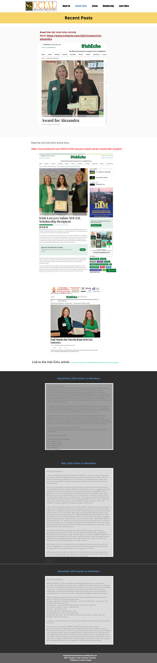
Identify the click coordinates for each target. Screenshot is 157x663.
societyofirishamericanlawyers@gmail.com (63, 429)
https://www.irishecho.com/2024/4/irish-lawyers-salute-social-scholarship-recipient (76, 149)
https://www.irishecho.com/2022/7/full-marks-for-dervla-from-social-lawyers (95, 362)
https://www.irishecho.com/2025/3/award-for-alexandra (71, 37)
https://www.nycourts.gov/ (99, 546)
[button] (123, 6)
